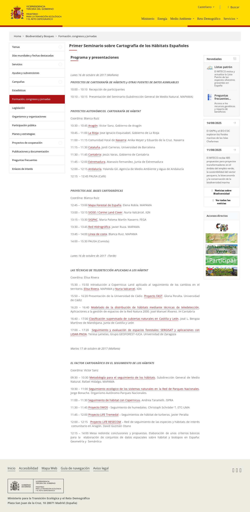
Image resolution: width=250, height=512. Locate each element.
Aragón (93, 125)
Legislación (18, 108)
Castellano (205, 7)
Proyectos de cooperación (27, 142)
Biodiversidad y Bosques (40, 36)
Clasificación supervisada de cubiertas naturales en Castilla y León (134, 318)
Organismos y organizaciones (29, 116)
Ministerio (147, 18)
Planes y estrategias (23, 134)
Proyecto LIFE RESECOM (105, 422)
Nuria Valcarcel (125, 289)
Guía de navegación (75, 468)
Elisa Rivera (91, 289)
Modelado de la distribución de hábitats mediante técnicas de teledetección (145, 307)
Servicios (229, 18)
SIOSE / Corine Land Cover (105, 212)
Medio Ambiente (180, 18)
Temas (16, 47)
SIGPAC (93, 219)
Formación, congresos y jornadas (77, 36)
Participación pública (24, 125)
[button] (194, 18)
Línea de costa (97, 234)
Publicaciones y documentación (30, 151)
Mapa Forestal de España (104, 205)
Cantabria (94, 154)
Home (17, 36)
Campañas (18, 81)
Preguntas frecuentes (24, 160)
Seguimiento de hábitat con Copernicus (114, 400)
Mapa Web (49, 468)
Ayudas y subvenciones (25, 73)
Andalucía (94, 169)
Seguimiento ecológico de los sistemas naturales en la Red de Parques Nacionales (144, 389)
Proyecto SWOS (98, 407)
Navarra (121, 140)
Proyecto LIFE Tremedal (103, 414)
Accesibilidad (28, 468)
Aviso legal (101, 468)
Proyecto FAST (153, 296)
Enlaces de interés (22, 169)
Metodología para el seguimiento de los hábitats (122, 377)
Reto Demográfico (209, 18)
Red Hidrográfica (99, 227)
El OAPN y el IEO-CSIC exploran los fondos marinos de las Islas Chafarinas (218, 136)
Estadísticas (19, 90)
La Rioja (93, 133)
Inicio (11, 468)
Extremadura (96, 162)
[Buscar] (232, 7)
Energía (162, 18)
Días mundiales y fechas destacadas (33, 55)
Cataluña (94, 147)
